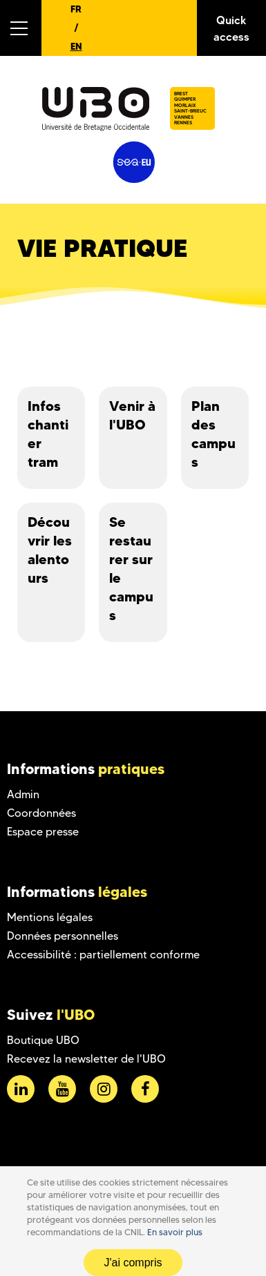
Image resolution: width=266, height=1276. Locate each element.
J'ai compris (133, 1262)
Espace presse (43, 831)
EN (76, 46)
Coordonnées (41, 813)
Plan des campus (213, 434)
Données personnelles (62, 935)
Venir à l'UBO (132, 415)
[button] (20, 28)
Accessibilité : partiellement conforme (103, 954)
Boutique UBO (43, 1040)
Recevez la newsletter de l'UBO (86, 1058)
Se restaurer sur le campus (131, 569)
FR (76, 8)
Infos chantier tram (48, 434)
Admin (23, 794)
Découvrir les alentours (50, 550)
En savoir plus (174, 1232)
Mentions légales (50, 917)
